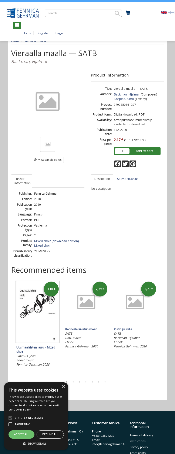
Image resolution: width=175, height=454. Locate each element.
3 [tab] (79, 382)
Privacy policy (138, 447)
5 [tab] (92, 382)
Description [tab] (102, 179)
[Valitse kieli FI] (171, 12)
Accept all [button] (21, 434)
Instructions (137, 441)
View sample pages (47, 160)
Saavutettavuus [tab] (127, 179)
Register (43, 33)
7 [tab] (105, 382)
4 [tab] (86, 382)
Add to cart (144, 151)
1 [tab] (67, 382)
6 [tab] (99, 382)
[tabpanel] (37, 324)
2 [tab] (73, 382)
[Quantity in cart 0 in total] (128, 13)
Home (27, 33)
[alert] (36, 416)
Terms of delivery (141, 435)
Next (162, 328)
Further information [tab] (22, 181)
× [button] (63, 387)
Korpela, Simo (124, 99)
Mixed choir (42, 245)
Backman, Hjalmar (127, 94)
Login (59, 33)
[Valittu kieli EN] (164, 12)
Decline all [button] (50, 434)
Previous (10, 328)
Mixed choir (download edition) (56, 241)
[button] (117, 13)
